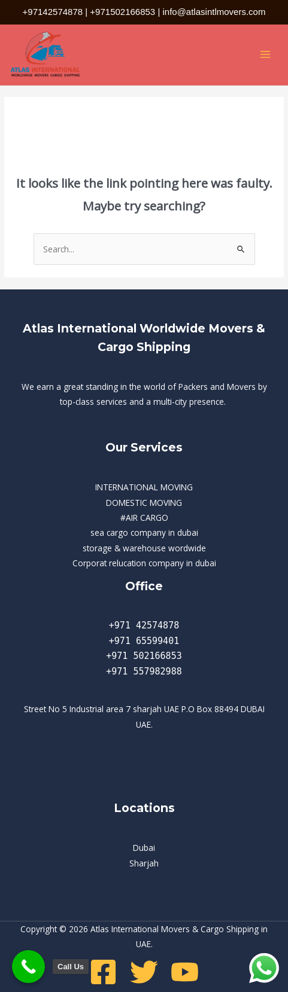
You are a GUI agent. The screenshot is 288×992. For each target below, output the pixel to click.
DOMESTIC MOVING (144, 502)
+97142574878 (53, 12)
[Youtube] (185, 972)
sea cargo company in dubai (144, 532)
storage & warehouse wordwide (144, 548)
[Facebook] (103, 972)
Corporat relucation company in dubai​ (144, 563)
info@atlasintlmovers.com (213, 12)
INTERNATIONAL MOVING (144, 487)
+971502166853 (122, 12)
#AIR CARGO (144, 517)
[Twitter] (144, 972)
